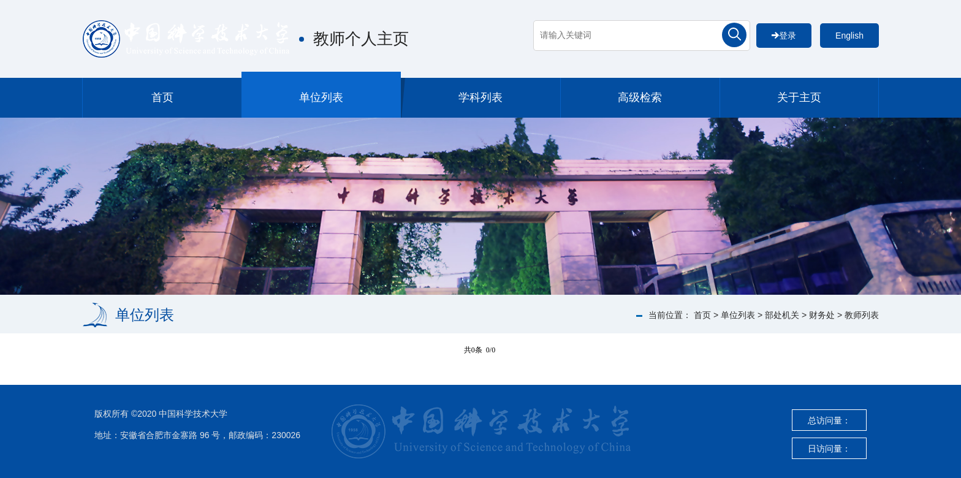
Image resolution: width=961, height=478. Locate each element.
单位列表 (321, 97)
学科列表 (480, 97)
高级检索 (640, 97)
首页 (162, 97)
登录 (784, 35)
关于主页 (799, 97)
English (849, 35)
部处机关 (782, 315)
